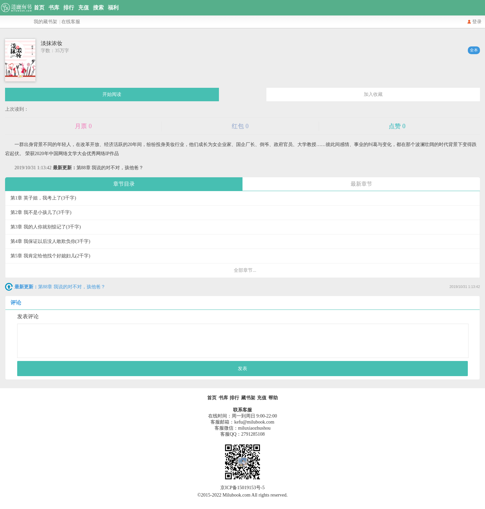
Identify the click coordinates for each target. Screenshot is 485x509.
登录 (477, 21)
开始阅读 (111, 94)
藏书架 (248, 397)
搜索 (98, 7)
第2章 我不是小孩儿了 (40, 212)
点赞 (397, 126)
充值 (83, 7)
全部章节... (245, 270)
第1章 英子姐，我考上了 (43, 198)
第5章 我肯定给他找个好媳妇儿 (50, 255)
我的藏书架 (45, 21)
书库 (53, 7)
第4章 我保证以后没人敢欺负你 (50, 241)
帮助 (273, 397)
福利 (113, 7)
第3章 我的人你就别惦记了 (45, 226)
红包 (240, 126)
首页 (39, 7)
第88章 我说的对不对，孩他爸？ (98, 167)
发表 (242, 368)
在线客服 (70, 21)
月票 (83, 126)
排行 (68, 7)
